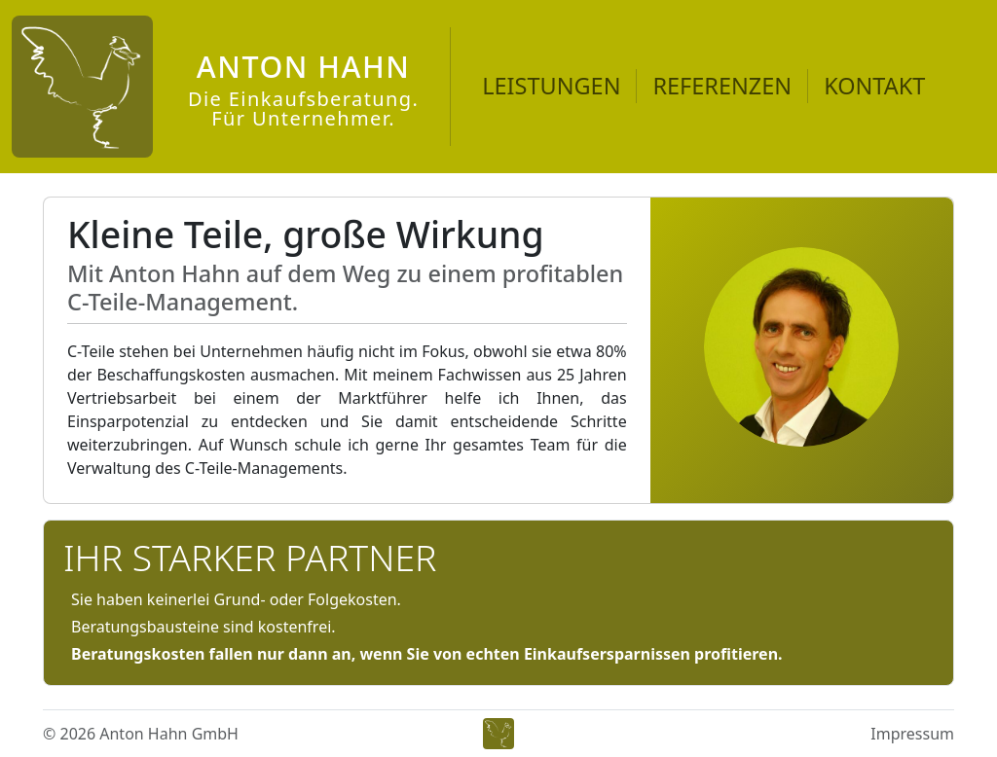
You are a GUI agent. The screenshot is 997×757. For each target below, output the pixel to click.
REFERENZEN (722, 85)
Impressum (912, 733)
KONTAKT (874, 85)
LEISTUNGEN (551, 85)
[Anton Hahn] (215, 87)
